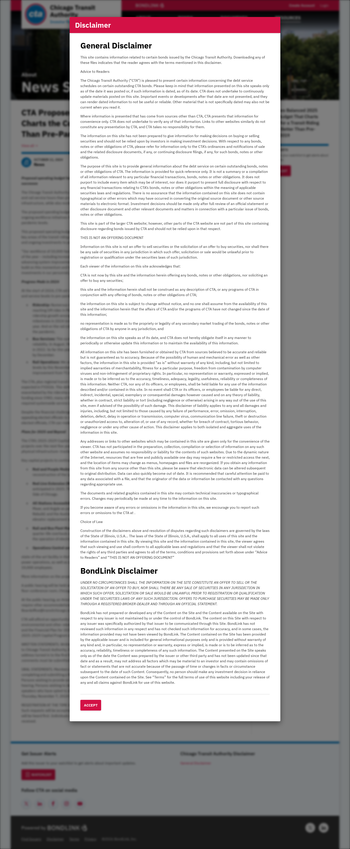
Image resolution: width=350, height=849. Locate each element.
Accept (91, 705)
